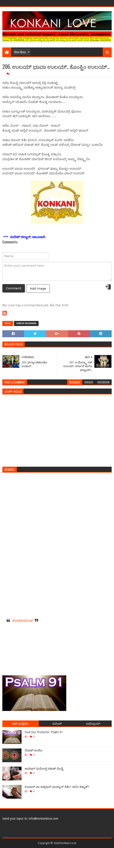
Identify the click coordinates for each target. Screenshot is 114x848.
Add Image (38, 288)
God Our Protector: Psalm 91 (44, 732)
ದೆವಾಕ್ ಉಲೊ (33, 750)
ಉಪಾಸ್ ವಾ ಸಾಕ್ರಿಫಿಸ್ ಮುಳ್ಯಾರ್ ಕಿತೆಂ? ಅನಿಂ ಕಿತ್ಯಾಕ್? (57, 786)
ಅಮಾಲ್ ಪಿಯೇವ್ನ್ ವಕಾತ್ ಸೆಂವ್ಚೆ (44, 768)
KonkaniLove (22, 620)
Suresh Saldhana (26, 323)
